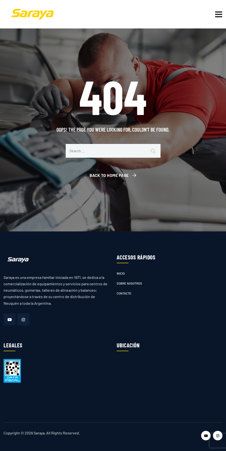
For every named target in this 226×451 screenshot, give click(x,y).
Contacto (124, 293)
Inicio (121, 273)
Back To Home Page (109, 175)
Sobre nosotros (129, 283)
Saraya (39, 433)
